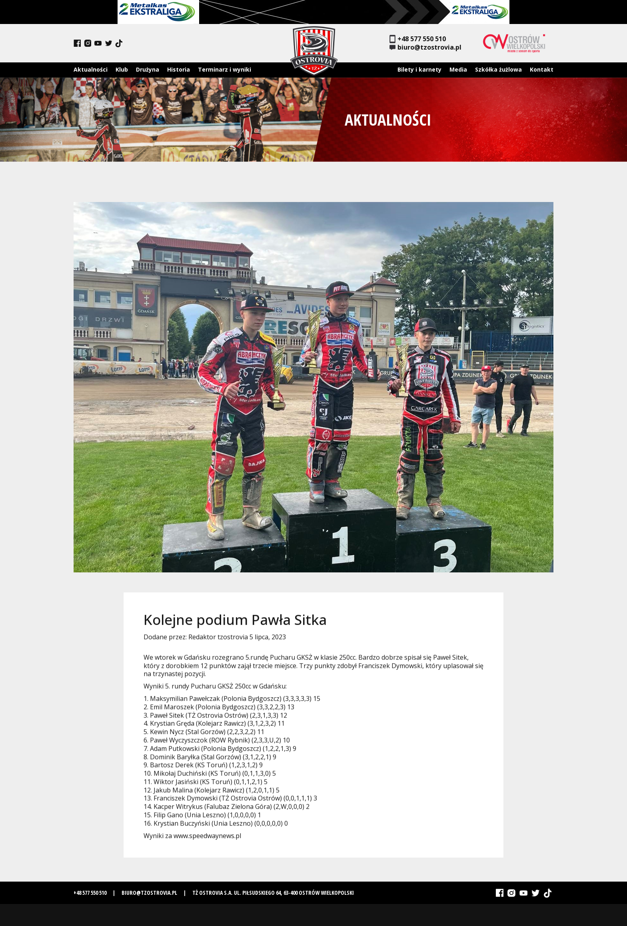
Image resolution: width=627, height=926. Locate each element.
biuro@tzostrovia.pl (425, 47)
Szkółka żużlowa (498, 69)
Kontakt (541, 69)
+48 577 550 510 (417, 39)
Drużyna (147, 69)
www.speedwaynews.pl (207, 839)
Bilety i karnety (419, 69)
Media (458, 69)
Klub (122, 69)
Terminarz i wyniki (224, 69)
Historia (178, 69)
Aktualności (91, 69)
